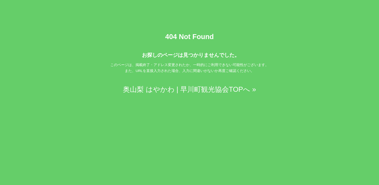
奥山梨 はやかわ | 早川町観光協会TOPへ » (189, 89)
